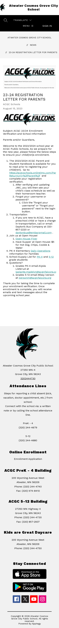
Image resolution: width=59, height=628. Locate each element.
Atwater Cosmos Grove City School (29, 37)
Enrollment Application (28, 458)
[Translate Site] (22, 20)
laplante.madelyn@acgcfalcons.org (37, 271)
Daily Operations (40, 250)
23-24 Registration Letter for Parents (33, 52)
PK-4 (40, 256)
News (33, 45)
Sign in (47, 25)
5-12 (51, 256)
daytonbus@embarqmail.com (34, 232)
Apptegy (36, 623)
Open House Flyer (26, 238)
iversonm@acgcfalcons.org (35, 277)
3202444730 (27, 378)
